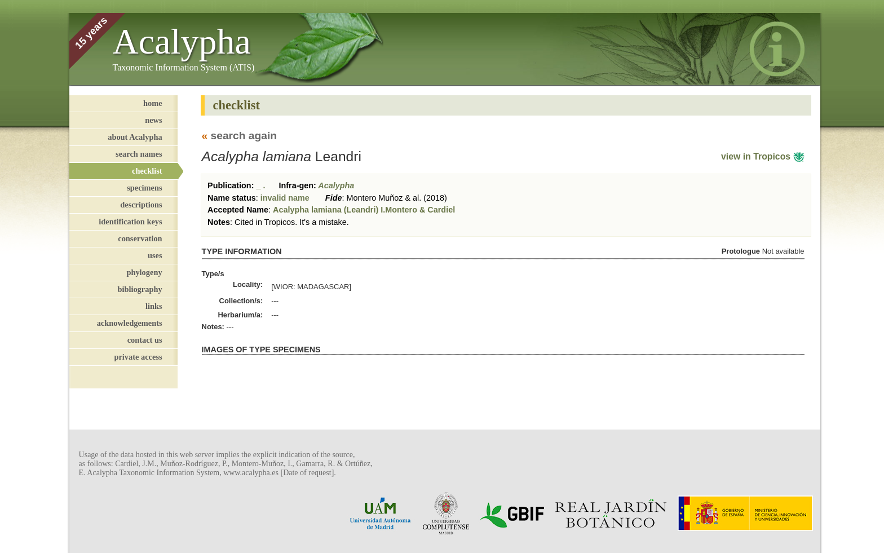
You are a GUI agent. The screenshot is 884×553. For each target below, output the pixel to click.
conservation (140, 238)
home (152, 103)
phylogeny (144, 272)
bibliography (139, 289)
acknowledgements (129, 323)
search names (139, 153)
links (153, 306)
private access (138, 356)
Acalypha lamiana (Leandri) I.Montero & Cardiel (364, 209)
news (153, 120)
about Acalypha (135, 136)
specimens (144, 187)
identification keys (130, 221)
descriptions (141, 204)
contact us (144, 339)
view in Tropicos (763, 156)
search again (244, 135)
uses (155, 255)
